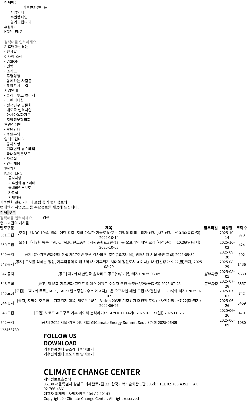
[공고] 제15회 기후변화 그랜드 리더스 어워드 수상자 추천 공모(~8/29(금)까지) (98, 283)
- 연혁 (8, 66)
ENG (18, 31)
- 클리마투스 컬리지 (19, 95)
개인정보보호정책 (57, 379)
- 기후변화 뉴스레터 (19, 148)
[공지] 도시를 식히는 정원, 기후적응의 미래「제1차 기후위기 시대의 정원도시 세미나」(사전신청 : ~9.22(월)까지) (103, 261)
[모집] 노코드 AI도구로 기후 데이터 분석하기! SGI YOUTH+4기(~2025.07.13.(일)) (98, 312)
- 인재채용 (12, 163)
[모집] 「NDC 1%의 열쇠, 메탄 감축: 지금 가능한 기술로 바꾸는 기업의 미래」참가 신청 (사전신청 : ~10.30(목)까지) (109, 232)
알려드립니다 (20, 22)
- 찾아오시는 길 (16, 85)
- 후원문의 (12, 134)
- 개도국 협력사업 (18, 109)
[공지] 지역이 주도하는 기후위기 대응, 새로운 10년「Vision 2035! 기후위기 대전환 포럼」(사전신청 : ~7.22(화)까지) (109, 300)
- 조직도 (10, 71)
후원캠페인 (19, 17)
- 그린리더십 (14, 100)
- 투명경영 (12, 75)
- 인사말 (10, 51)
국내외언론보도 (19, 187)
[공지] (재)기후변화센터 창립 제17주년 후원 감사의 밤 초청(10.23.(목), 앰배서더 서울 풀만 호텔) (98, 254)
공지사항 (14, 177)
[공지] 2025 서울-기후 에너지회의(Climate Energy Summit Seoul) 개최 (99, 322)
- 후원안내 (12, 129)
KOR (8, 31)
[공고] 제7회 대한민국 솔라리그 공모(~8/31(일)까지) (99, 273)
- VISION (11, 61)
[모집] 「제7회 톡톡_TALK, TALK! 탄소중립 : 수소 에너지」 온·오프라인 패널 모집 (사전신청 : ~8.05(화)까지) (101, 290)
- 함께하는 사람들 (18, 80)
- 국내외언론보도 (17, 153)
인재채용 (14, 197)
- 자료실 (10, 158)
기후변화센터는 (35, 7)
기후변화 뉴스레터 (21, 182)
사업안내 (17, 12)
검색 (46, 217)
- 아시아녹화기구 (17, 114)
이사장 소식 (13, 56)
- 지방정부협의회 (17, 119)
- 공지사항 (12, 143)
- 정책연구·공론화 (18, 105)
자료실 (13, 192)
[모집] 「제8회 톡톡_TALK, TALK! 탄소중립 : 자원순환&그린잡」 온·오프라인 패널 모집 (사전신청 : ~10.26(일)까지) (109, 242)
